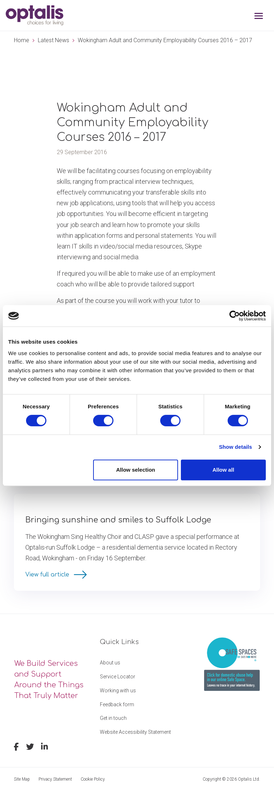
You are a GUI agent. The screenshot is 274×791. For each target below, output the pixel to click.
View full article (48, 574)
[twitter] (30, 748)
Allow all (223, 470)
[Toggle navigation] (258, 16)
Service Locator (117, 676)
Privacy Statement (55, 779)
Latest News (53, 40)
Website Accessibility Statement (135, 732)
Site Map (22, 779)
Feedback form (117, 704)
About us (110, 662)
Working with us (118, 690)
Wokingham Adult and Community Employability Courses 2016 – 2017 (165, 40)
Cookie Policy (93, 779)
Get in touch (113, 718)
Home (21, 40)
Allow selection (135, 470)
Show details (235, 447)
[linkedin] (44, 748)
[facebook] (16, 748)
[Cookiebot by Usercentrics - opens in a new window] (234, 315)
